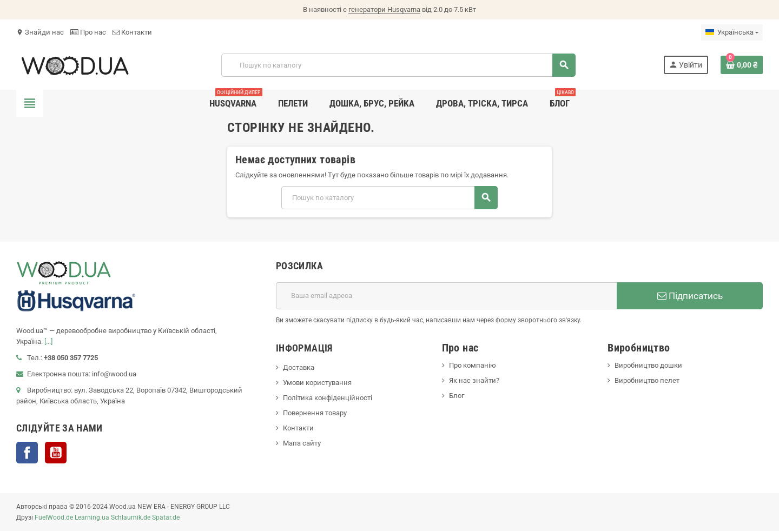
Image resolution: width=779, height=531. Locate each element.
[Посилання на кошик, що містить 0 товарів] (742, 65)
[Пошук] (398, 65)
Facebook (27, 452)
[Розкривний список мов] (732, 32)
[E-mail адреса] (446, 295)
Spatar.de (166, 517)
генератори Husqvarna (384, 9)
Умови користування (317, 383)
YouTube (56, 452)
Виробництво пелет (647, 380)
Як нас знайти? (474, 380)
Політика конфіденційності (327, 398)
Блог (456, 395)
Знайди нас (40, 32)
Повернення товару (315, 413)
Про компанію (472, 365)
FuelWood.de (54, 517)
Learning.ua (92, 517)
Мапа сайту (302, 443)
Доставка (298, 367)
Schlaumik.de (130, 517)
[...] (48, 341)
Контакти (132, 32)
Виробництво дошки (648, 365)
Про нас (88, 32)
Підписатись (690, 295)
